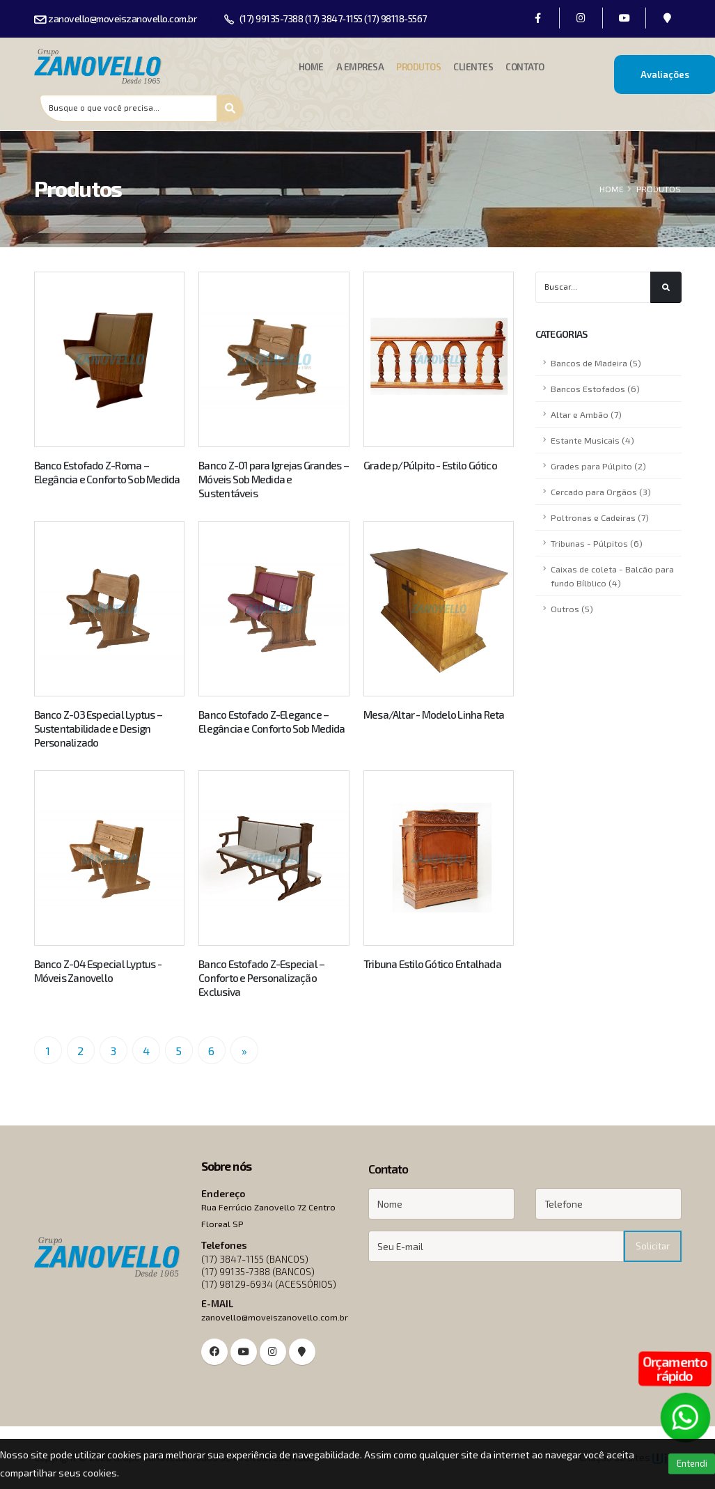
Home (311, 66)
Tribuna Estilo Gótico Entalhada (432, 964)
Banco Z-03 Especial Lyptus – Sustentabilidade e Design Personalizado (98, 728)
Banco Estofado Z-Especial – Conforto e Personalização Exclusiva (261, 978)
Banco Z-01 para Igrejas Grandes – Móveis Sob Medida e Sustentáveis (273, 479)
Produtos (418, 66)
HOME (611, 189)
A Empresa (360, 66)
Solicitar (653, 1246)
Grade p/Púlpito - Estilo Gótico (430, 465)
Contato (524, 66)
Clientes (473, 66)
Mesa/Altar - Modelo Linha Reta (434, 714)
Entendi (692, 1463)
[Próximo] (244, 1050)
